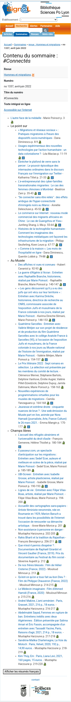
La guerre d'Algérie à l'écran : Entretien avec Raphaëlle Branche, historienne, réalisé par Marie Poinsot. (40, 276)
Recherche (21, 26)
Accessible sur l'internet (18, 109)
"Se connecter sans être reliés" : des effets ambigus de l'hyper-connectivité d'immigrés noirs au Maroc (43, 201)
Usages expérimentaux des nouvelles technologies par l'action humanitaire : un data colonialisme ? (42, 149)
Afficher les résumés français (22, 671)
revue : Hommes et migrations (44, 44)
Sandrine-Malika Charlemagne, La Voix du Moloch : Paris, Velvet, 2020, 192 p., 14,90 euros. (42, 644)
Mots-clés (47, 34)
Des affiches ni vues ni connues (36, 264)
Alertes (33, 26)
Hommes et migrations (17, 74)
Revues (35, 34)
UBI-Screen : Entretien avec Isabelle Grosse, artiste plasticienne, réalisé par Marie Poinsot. (41, 478)
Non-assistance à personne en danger (40, 529)
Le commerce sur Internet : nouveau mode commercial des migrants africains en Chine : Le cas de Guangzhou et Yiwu (43, 217)
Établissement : (10, 19)
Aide (57, 26)
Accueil (9, 26)
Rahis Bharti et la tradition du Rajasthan (41, 537)
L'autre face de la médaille (26, 118)
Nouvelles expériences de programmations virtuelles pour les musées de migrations (38, 395)
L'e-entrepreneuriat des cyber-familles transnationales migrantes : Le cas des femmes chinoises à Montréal (40, 185)
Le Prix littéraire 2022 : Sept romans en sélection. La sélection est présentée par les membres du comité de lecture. (42, 367)
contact (35, 679)
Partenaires (46, 26)
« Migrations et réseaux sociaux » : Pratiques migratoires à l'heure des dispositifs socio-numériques (38, 134)
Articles (8, 34)
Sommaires (21, 34)
